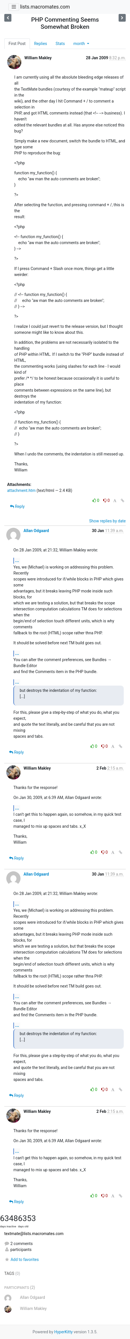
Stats (60, 43)
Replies (40, 43)
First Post (17, 43)
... (17, 560)
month (79, 43)
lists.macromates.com (45, 7)
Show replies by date (107, 521)
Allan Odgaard (36, 530)
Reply (17, 506)
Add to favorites (21, 1259)
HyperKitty (63, 1332)
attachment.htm (21, 490)
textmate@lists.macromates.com (34, 1233)
